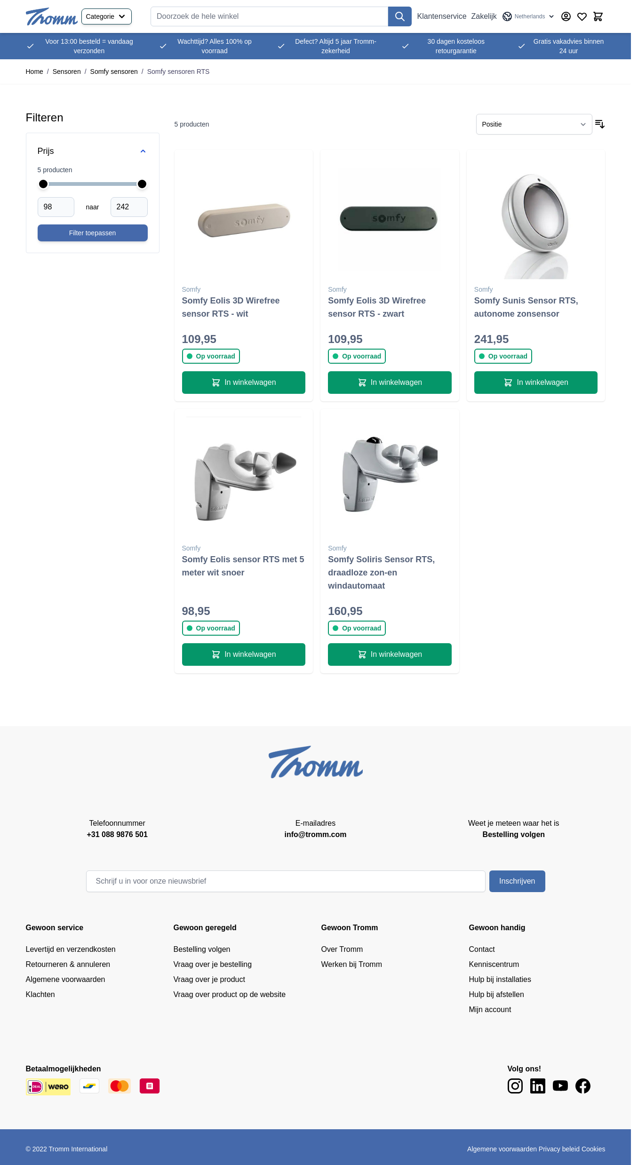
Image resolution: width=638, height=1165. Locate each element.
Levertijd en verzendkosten (71, 949)
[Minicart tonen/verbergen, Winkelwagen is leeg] (598, 16)
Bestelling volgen (202, 949)
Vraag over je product (209, 979)
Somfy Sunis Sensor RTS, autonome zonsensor (526, 307)
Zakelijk (484, 16)
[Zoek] (400, 16)
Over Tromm (342, 949)
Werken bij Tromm (352, 964)
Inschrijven (517, 881)
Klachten (40, 994)
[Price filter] (93, 151)
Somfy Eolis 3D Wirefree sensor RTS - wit (231, 307)
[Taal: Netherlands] (529, 16)
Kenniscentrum (494, 964)
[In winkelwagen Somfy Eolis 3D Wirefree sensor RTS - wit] (244, 382)
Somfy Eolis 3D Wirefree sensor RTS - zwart (377, 307)
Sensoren (67, 71)
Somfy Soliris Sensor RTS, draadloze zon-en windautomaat (381, 572)
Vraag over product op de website (230, 994)
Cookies (594, 1149)
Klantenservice (442, 16)
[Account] (566, 16)
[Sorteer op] (534, 124)
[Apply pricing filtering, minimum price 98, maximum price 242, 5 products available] (93, 232)
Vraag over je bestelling (213, 964)
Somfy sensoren (114, 71)
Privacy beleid (559, 1149)
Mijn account (490, 1009)
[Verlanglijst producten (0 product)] (582, 16)
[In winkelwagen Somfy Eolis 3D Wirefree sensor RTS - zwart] (390, 382)
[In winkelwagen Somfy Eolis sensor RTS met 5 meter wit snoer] (244, 654)
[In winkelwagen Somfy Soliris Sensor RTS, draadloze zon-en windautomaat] (390, 654)
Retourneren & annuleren (68, 964)
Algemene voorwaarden (65, 979)
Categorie (107, 16)
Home (34, 71)
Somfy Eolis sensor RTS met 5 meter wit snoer (243, 566)
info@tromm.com (315, 834)
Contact (482, 949)
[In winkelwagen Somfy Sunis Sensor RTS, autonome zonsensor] (536, 382)
